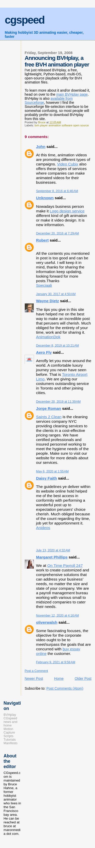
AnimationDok (48, 337)
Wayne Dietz (47, 301)
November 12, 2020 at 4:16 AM (57, 615)
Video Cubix (67, 164)
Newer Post (34, 678)
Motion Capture (9, 730)
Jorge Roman (48, 408)
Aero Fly (44, 352)
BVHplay (10, 715)
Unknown (44, 198)
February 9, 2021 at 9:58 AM (55, 662)
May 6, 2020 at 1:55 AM (52, 471)
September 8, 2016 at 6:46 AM (57, 191)
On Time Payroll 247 (65, 565)
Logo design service (67, 211)
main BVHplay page (72, 94)
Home (59, 678)
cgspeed (25, 20)
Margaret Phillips (51, 557)
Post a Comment (36, 671)
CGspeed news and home (10, 722)
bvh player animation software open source (62, 125)
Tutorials (10, 739)
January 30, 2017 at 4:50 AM (55, 294)
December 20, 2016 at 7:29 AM (57, 233)
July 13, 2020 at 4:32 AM (53, 550)
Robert (42, 240)
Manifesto (10, 743)
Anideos (43, 527)
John (40, 146)
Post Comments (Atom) (64, 688)
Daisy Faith (46, 478)
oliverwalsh (46, 622)
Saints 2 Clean (48, 417)
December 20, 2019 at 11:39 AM (58, 401)
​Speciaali (44, 285)
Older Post (83, 678)
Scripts (8, 736)
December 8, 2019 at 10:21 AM (57, 345)
